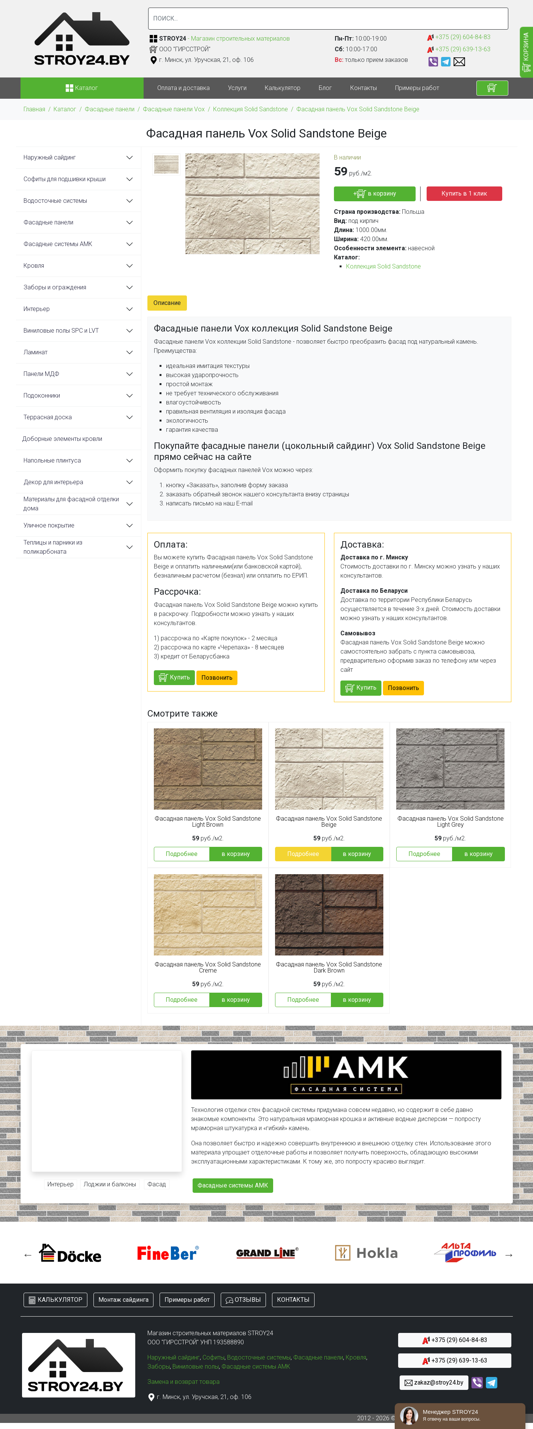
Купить (174, 677)
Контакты (363, 88)
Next (507, 1253)
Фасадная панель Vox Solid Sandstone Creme (208, 968)
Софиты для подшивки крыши (65, 179)
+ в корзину (374, 194)
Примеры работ (417, 88)
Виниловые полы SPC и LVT (61, 330)
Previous (26, 1253)
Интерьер (37, 309)
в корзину (235, 853)
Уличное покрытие (49, 525)
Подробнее (182, 853)
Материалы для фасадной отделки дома (71, 504)
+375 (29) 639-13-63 (458, 50)
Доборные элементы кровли (62, 438)
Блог (325, 88)
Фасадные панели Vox (174, 109)
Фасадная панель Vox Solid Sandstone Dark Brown (329, 968)
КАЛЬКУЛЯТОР (55, 1300)
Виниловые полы (195, 1366)
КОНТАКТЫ (293, 1299)
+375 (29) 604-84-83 (458, 37)
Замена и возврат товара (183, 1381)
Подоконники (42, 395)
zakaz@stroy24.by (434, 1383)
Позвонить (216, 677)
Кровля (34, 265)
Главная (34, 109)
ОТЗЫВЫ (243, 1300)
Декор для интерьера (53, 482)
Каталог (65, 109)
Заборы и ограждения (55, 287)
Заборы (158, 1366)
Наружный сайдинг (50, 157)
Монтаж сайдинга (123, 1299)
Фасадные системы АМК (58, 244)
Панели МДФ (41, 373)
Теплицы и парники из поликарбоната (53, 547)
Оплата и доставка (183, 88)
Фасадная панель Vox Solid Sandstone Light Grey (450, 822)
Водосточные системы (55, 200)
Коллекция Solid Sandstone (250, 109)
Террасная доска (48, 417)
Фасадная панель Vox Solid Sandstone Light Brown (208, 822)
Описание (167, 302)
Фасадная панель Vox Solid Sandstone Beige (357, 109)
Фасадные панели (109, 109)
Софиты (213, 1357)
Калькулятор (283, 88)
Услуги (237, 88)
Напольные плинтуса (52, 460)
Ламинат (35, 352)
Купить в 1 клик (464, 193)
